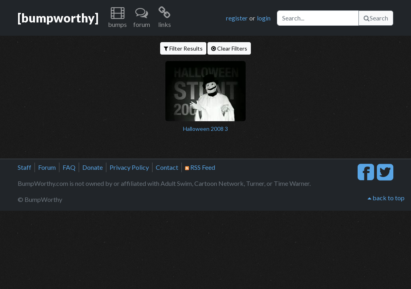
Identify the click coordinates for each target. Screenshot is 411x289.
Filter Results (183, 48)
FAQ (69, 167)
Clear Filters (229, 48)
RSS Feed (200, 167)
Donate (92, 167)
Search (376, 18)
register (237, 18)
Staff (24, 167)
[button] (117, 18)
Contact (167, 167)
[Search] (318, 18)
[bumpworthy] (58, 17)
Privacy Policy (129, 167)
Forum (47, 167)
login (264, 18)
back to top (386, 197)
